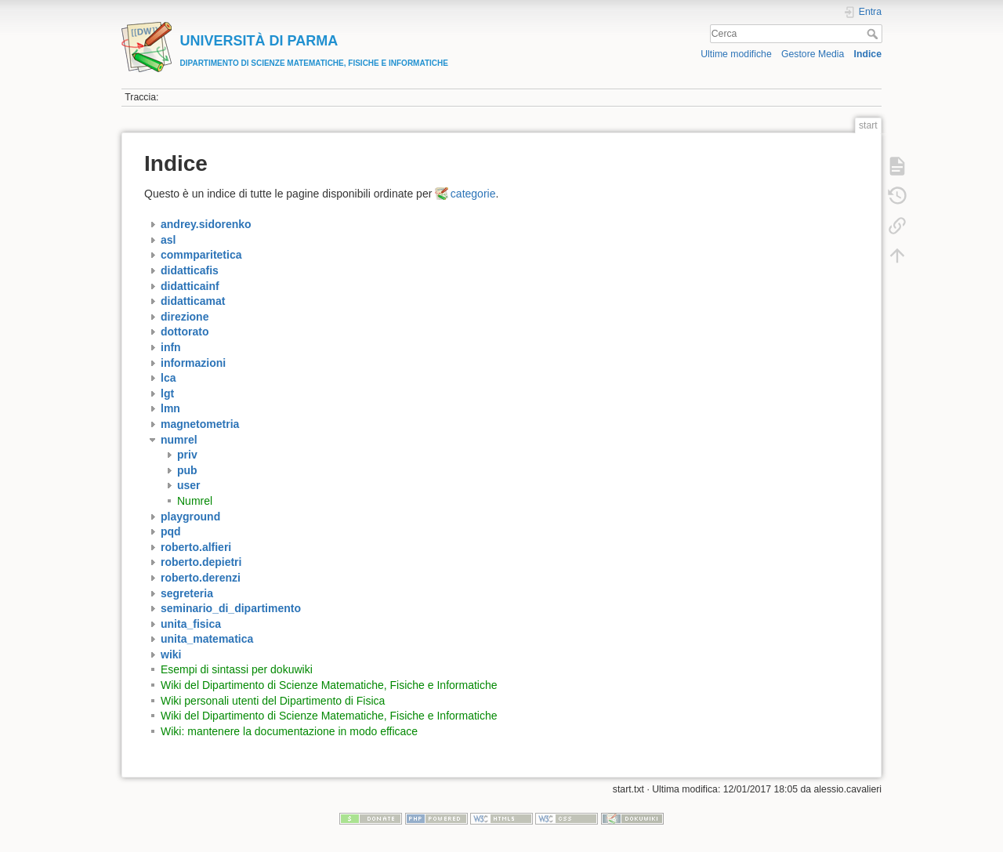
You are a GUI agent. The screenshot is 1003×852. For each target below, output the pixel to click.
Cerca (874, 33)
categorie (473, 193)
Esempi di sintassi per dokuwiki (237, 669)
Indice (868, 54)
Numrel (194, 501)
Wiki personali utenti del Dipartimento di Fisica (273, 700)
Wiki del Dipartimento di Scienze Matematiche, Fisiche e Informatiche (329, 685)
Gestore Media (812, 54)
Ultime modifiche (736, 54)
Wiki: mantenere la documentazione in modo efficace (289, 731)
